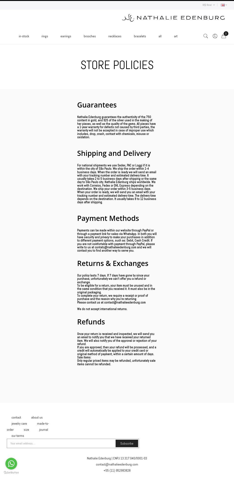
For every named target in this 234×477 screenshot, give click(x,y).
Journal (43, 429)
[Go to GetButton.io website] (11, 472)
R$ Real (209, 5)
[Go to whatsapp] (11, 463)
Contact (16, 417)
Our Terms (17, 436)
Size (26, 429)
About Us (37, 417)
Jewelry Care (19, 423)
